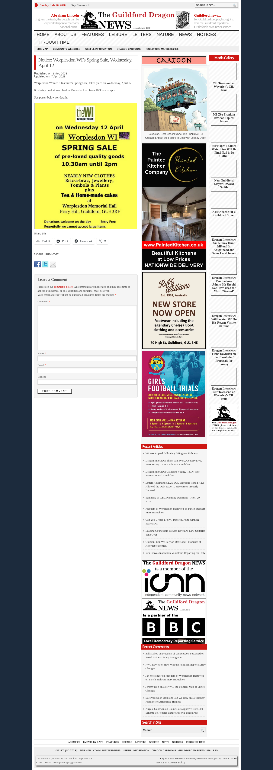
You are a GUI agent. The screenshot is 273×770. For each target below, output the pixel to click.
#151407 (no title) (66, 750)
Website (42, 376)
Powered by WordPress (196, 758)
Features (92, 34)
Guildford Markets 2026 (162, 49)
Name (42, 353)
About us (65, 34)
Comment (44, 301)
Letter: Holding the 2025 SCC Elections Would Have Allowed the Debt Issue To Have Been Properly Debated (174, 486)
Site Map (42, 49)
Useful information (98, 49)
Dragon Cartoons (129, 49)
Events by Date (93, 742)
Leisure (118, 34)
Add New (178, 758)
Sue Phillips (152, 697)
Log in (163, 758)
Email (42, 365)
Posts (170, 758)
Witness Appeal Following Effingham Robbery (171, 453)
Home (43, 34)
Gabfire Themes (229, 758)
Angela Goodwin (154, 708)
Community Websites (66, 49)
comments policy (63, 286)
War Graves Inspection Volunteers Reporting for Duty (175, 552)
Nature (165, 34)
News (185, 34)
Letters (142, 34)
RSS (215, 750)
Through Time (53, 42)
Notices (206, 34)
